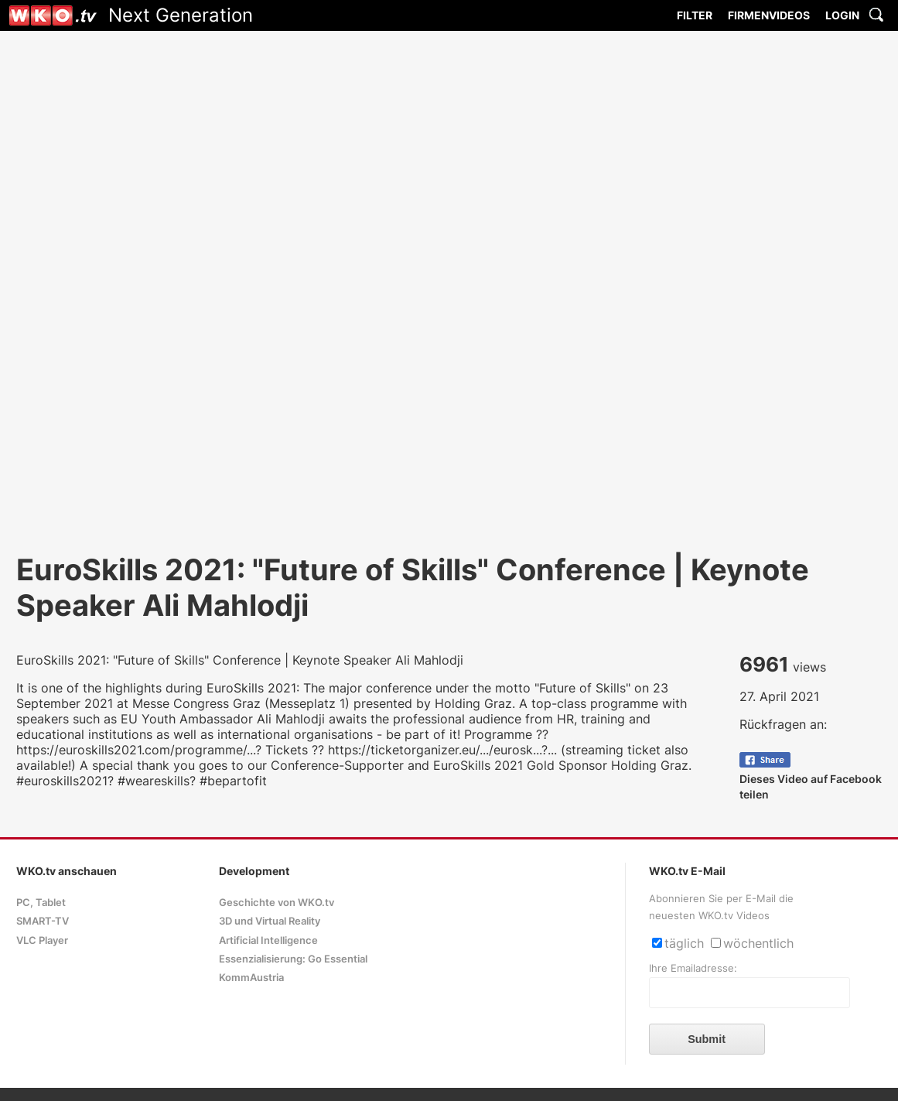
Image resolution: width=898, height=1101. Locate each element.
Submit (707, 1039)
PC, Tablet (41, 902)
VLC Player (42, 940)
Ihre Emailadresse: (693, 968)
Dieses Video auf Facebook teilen (810, 779)
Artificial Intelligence (268, 940)
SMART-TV (42, 921)
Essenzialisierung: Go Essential (293, 959)
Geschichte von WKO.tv (276, 902)
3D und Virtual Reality (269, 921)
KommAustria (251, 977)
